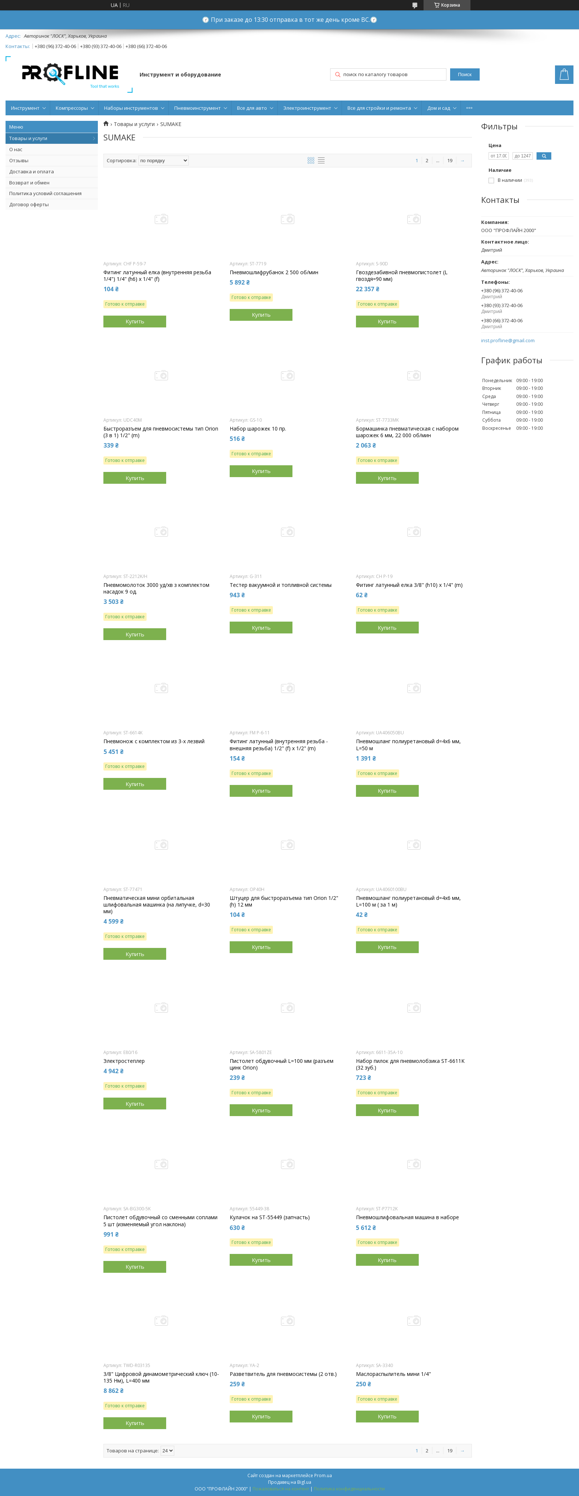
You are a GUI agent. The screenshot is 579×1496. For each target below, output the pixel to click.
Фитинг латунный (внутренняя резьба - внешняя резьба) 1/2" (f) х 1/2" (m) (279, 744)
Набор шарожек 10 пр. (258, 428)
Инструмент (25, 108)
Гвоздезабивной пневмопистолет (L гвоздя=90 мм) (402, 275)
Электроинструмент (307, 108)
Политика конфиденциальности (349, 1489)
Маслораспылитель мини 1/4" (393, 1374)
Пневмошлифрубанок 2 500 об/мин (274, 272)
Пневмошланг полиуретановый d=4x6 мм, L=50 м (408, 744)
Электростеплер (124, 1061)
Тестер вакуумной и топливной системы (281, 585)
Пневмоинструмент (197, 108)
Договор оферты (29, 204)
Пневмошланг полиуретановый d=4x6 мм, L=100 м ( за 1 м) (408, 901)
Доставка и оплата (31, 171)
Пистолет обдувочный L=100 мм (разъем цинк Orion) (281, 1064)
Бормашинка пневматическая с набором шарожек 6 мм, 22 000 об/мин (407, 432)
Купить (135, 321)
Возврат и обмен (29, 182)
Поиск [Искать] (465, 74)
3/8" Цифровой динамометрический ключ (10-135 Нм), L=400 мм (161, 1377)
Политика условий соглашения (45, 193)
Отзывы (18, 160)
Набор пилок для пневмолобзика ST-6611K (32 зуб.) (410, 1064)
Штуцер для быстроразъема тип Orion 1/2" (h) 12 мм (284, 901)
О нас (15, 149)
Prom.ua (323, 1475)
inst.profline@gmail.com (508, 340)
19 (449, 160)
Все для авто (252, 108)
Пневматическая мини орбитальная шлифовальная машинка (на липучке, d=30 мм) (156, 905)
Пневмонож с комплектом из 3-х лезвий (154, 741)
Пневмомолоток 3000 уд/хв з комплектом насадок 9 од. (156, 588)
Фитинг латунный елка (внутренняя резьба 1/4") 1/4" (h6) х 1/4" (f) (157, 275)
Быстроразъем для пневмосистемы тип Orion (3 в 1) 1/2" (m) (160, 432)
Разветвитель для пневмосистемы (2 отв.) (283, 1374)
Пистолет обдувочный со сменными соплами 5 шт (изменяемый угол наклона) (160, 1220)
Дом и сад (438, 108)
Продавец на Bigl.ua (289, 1482)
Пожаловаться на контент (281, 1489)
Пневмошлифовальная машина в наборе (407, 1217)
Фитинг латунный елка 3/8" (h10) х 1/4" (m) (409, 585)
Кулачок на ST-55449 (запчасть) (270, 1217)
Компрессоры (72, 108)
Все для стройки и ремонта (379, 108)
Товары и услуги (28, 138)
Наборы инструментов (131, 108)
